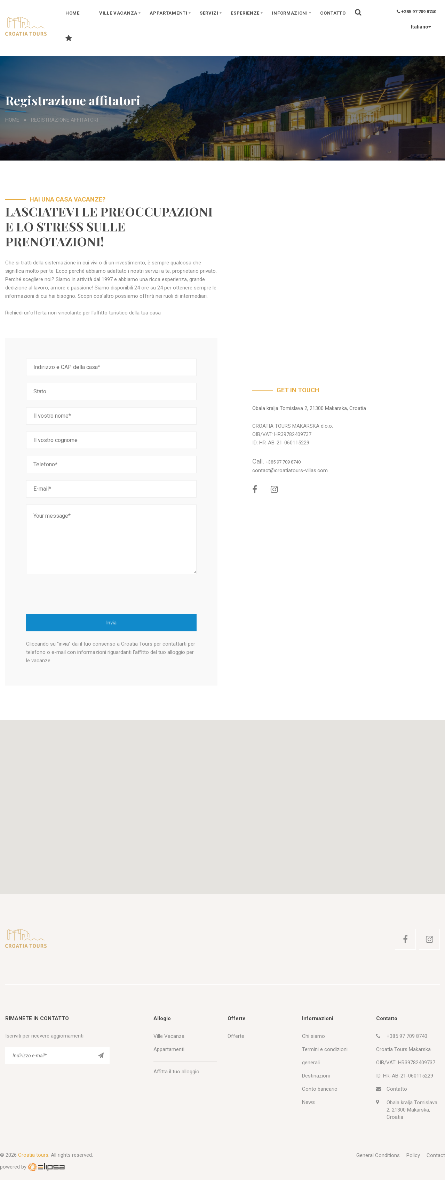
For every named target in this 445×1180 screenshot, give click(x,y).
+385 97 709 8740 (416, 11)
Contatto (333, 13)
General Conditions (378, 1155)
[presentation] (79, 593)
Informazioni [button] (290, 13)
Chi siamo (313, 1036)
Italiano (417, 27)
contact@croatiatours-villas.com (290, 470)
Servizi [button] (209, 13)
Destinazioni (316, 1076)
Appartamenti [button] (168, 13)
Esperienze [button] (245, 13)
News (308, 1102)
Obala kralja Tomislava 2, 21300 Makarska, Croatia (309, 408)
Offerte (236, 1036)
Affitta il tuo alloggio (176, 1071)
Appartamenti (168, 1049)
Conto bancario (319, 1089)
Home (72, 13)
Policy (413, 1155)
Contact (436, 1155)
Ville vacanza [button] (118, 13)
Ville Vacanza (168, 1036)
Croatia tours (33, 1155)
